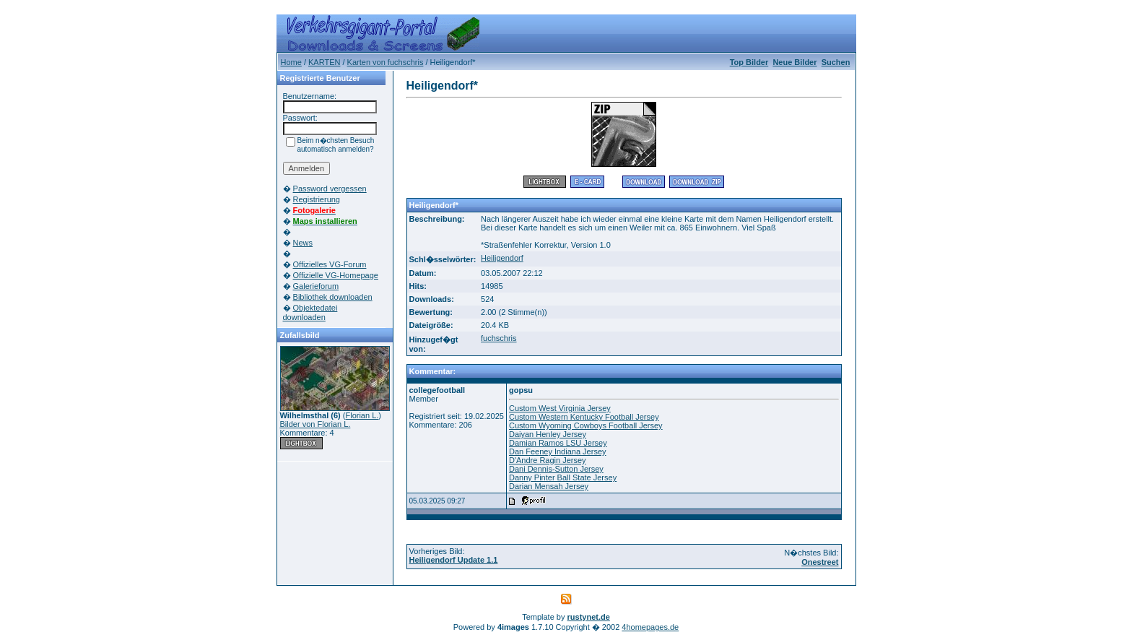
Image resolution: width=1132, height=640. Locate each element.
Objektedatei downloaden (310, 312)
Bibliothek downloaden (333, 297)
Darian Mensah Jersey (548, 486)
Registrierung (316, 199)
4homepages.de (650, 627)
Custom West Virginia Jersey (560, 408)
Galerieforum (316, 286)
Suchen (836, 62)
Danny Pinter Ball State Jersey (563, 477)
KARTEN (324, 62)
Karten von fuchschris (385, 62)
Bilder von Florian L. (315, 424)
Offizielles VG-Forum (330, 264)
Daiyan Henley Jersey (547, 434)
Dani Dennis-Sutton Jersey (556, 468)
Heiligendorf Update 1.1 (453, 559)
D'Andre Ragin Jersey (547, 460)
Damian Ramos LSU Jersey (558, 442)
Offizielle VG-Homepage (335, 275)
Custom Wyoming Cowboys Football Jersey (586, 425)
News (303, 242)
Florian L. (361, 415)
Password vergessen (330, 188)
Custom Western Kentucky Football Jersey (584, 416)
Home (291, 62)
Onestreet (819, 562)
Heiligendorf (502, 258)
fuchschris (499, 338)
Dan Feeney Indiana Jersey (557, 451)
